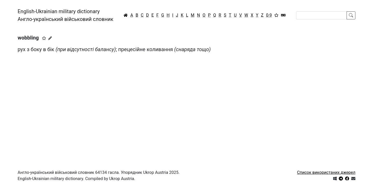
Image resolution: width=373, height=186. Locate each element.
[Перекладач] (283, 15)
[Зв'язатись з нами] (353, 178)
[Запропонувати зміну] (50, 38)
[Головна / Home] (125, 15)
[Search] (321, 15)
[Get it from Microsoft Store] (335, 178)
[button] (44, 38)
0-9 (269, 15)
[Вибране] (276, 15)
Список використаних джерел (326, 172)
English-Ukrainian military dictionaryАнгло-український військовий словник (65, 15)
